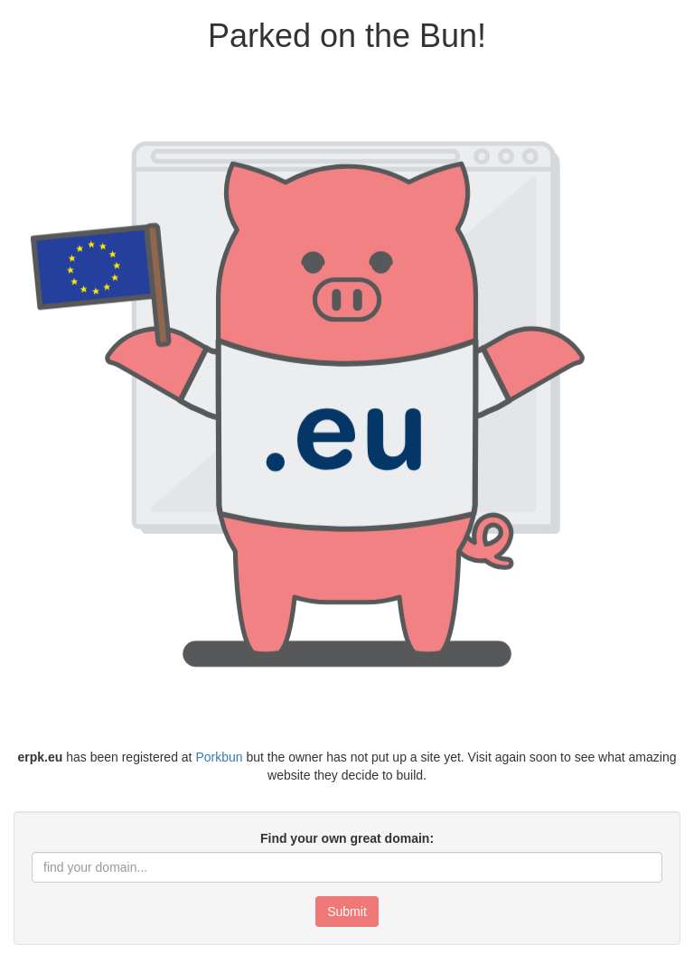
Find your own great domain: (347, 838)
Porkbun (218, 757)
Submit (347, 911)
